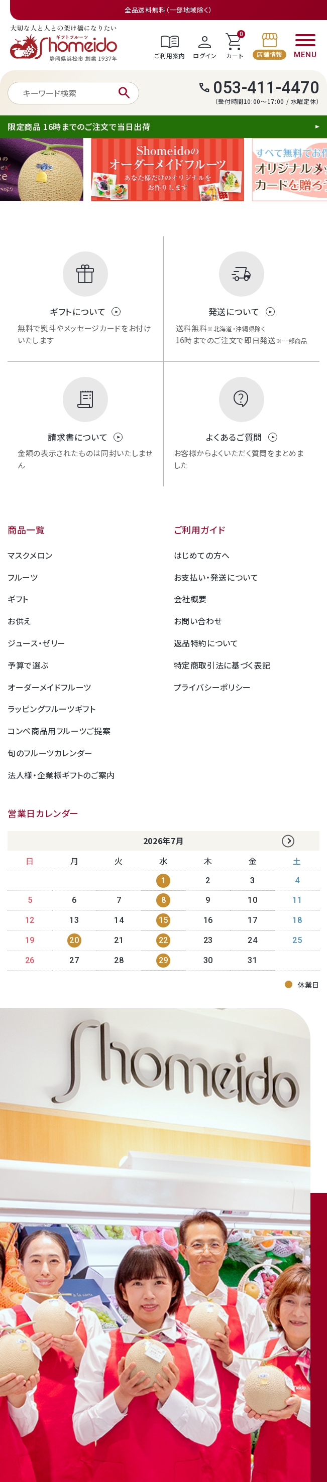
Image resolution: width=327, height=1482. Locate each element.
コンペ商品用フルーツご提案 (59, 731)
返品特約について (206, 643)
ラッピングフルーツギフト (52, 709)
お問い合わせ (198, 621)
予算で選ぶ (28, 665)
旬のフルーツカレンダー (50, 753)
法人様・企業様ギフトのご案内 (61, 775)
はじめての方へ (202, 555)
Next (317, 170)
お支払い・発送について (216, 577)
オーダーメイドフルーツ (49, 687)
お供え (19, 621)
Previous (10, 170)
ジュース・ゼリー (37, 643)
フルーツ (23, 577)
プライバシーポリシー (212, 687)
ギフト (18, 599)
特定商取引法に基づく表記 (222, 665)
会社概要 (190, 599)
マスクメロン (30, 555)
